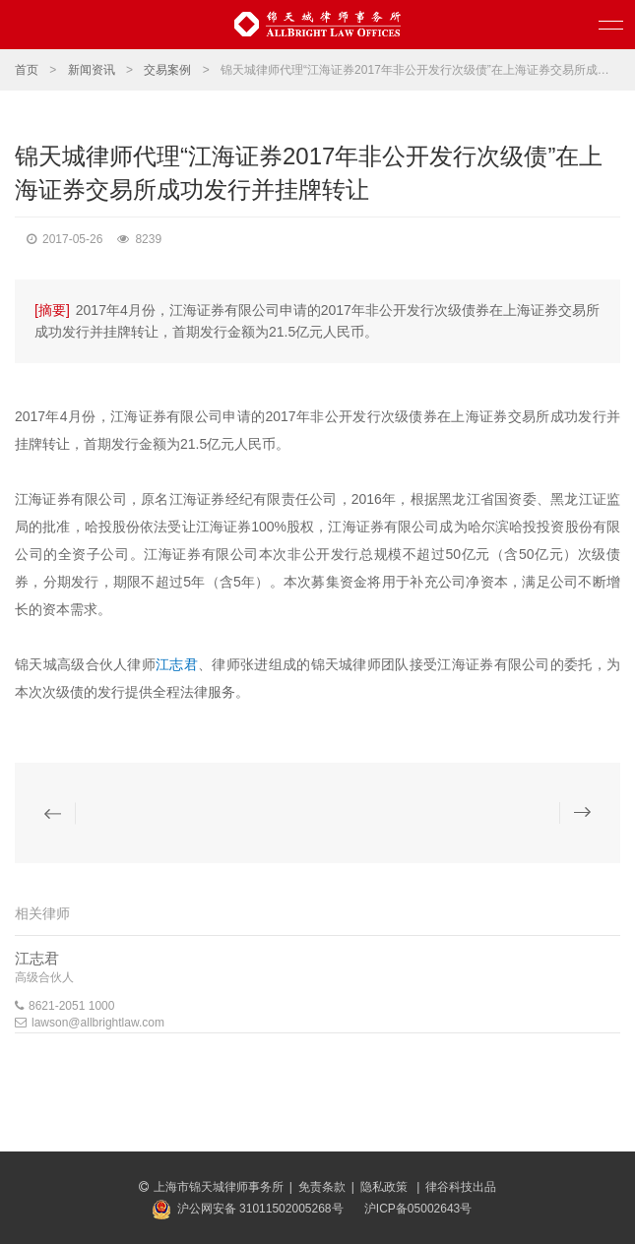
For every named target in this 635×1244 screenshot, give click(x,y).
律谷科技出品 (460, 1187)
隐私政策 (385, 1187)
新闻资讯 (91, 70)
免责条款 (322, 1187)
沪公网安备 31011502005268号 (260, 1208)
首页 (26, 70)
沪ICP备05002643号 (418, 1208)
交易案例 (167, 70)
